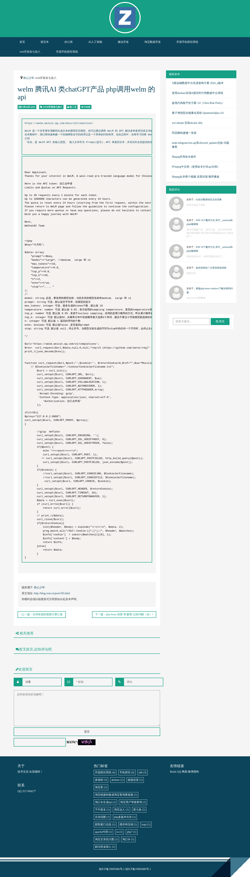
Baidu (173, 771)
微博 (190, 771)
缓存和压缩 (128, 824)
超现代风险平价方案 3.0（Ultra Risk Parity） (198, 103)
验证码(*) (72, 742)
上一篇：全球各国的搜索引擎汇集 (42, 614)
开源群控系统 (105, 772)
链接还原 (135, 779)
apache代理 (103, 831)
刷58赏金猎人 (105, 846)
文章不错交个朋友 (196, 205)
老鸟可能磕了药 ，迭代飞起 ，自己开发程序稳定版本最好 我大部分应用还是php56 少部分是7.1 (210, 233)
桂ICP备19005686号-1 (112, 869)
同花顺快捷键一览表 (184, 132)
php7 (131, 831)
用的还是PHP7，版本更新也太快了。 (206, 256)
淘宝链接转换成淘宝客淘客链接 (116, 794)
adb (142, 772)
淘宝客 (101, 787)
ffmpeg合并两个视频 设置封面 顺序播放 (195, 176)
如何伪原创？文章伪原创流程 (211, 267)
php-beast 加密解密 (196, 298)
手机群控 (127, 772)
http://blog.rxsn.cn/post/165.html (52, 593)
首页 (22, 41)
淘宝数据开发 (152, 41)
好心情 (68, 41)
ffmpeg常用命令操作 (184, 156)
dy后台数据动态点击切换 (209, 199)
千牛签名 (102, 809)
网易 (184, 771)
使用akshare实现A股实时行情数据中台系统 (197, 93)
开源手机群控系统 (187, 41)
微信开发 (123, 41)
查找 (220, 321)
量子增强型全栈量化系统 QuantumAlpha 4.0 (198, 112)
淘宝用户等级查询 (133, 802)
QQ (179, 771)
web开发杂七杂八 (30, 51)
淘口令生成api (105, 802)
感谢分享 (191, 273)
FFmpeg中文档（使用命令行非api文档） (196, 166)
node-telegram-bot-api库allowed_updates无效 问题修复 (200, 144)
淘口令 (128, 839)
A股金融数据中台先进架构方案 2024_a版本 (198, 83)
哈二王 (73, 107)
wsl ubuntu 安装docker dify (187, 122)
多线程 (101, 779)
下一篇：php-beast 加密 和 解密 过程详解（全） (124, 614)
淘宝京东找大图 (106, 839)
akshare (117, 779)
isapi (145, 824)
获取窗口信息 (105, 824)
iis (119, 831)
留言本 (45, 41)
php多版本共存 (125, 817)
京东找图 (102, 817)
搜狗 (196, 771)
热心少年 (28, 77)
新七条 (139, 809)
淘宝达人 (121, 809)
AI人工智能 (95, 41)
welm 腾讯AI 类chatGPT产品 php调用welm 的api (86, 93)
